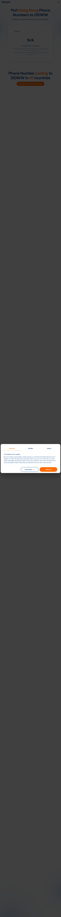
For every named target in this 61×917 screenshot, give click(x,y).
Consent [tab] (12, 448)
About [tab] (49, 448)
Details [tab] (30, 448)
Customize (29, 469)
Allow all (48, 469)
